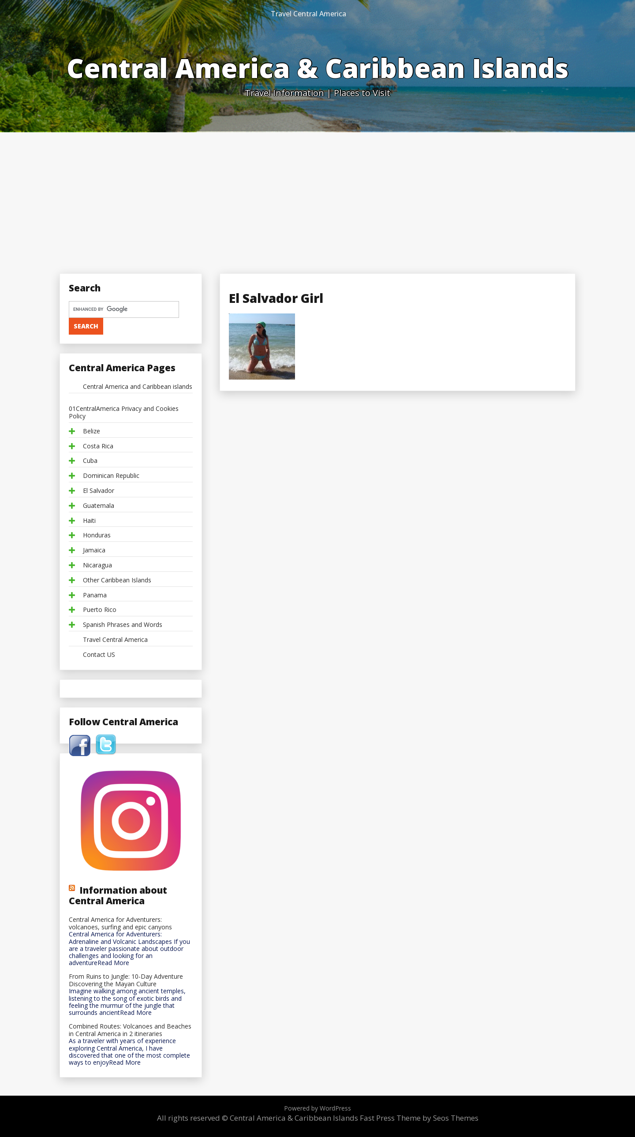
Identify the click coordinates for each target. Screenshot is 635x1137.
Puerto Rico (99, 610)
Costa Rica (98, 446)
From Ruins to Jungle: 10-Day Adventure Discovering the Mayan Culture (126, 980)
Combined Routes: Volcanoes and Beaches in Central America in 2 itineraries (130, 1030)
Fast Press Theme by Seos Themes (419, 1118)
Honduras (97, 535)
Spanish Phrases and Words (122, 625)
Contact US (99, 655)
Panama (95, 595)
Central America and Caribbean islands (137, 387)
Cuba (90, 461)
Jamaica (94, 550)
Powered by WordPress (317, 1108)
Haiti (89, 521)
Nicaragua (97, 565)
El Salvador (98, 491)
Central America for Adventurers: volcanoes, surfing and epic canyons (120, 923)
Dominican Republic (111, 476)
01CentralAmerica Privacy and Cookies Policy (124, 412)
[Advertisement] (317, 198)
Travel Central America (308, 14)
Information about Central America (118, 895)
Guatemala (98, 506)
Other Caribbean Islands (117, 580)
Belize (91, 431)
